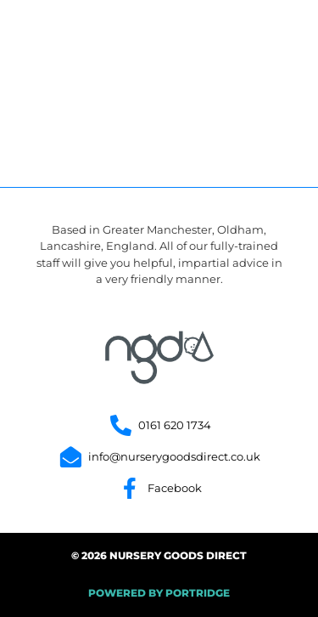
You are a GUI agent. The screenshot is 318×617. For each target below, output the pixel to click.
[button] (269, 41)
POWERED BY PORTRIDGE (159, 592)
